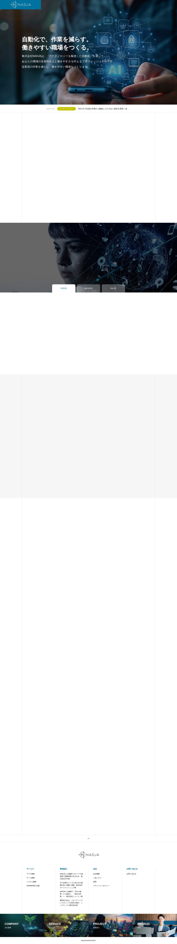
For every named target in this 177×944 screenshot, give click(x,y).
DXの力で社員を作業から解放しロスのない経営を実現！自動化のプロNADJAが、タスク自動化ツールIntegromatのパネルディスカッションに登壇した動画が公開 (104, 109)
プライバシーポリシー (101, 886)
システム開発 (31, 882)
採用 (94, 882)
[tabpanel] (88, 52)
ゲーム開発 (31, 878)
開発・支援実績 (72, 5)
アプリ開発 (31, 874)
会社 (84, 5)
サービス (59, 5)
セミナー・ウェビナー (66, 109)
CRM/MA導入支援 (33, 886)
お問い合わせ (116, 5)
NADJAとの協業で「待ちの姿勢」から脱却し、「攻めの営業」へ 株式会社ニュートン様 (71, 894)
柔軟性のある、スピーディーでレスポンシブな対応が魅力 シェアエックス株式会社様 (71, 902)
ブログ (93, 5)
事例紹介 (63, 869)
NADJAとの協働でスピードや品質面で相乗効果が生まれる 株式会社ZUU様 (71, 876)
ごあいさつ (97, 878)
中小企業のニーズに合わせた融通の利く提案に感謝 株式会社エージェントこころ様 (71, 885)
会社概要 (96, 874)
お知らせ (103, 5)
